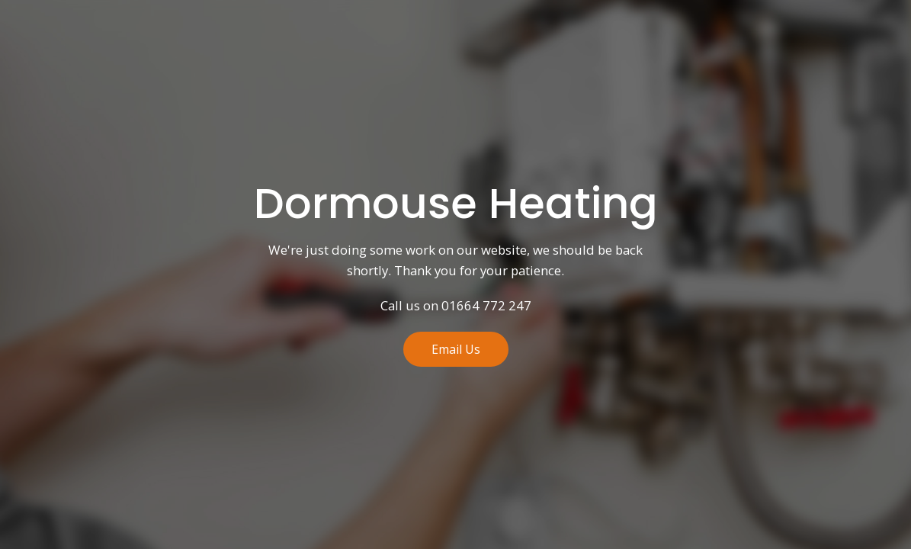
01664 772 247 (486, 306)
